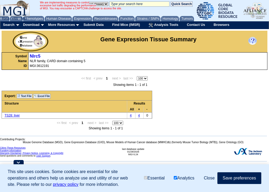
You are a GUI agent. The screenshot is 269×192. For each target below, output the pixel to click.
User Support (43, 155)
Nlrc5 (35, 56)
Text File (25, 96)
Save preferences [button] (239, 178)
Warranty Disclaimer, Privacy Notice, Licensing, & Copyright (31, 153)
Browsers (221, 25)
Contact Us (196, 25)
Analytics (184, 178)
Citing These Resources (13, 147)
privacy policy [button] (65, 184)
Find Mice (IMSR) (126, 25)
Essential (154, 178)
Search (8, 25)
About (6, 18)
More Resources (61, 25)
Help (15, 18)
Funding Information (10, 150)
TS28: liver (12, 115)
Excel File (42, 96)
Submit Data (94, 25)
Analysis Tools (163, 25)
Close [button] (209, 178)
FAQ (24, 18)
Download (31, 25)
